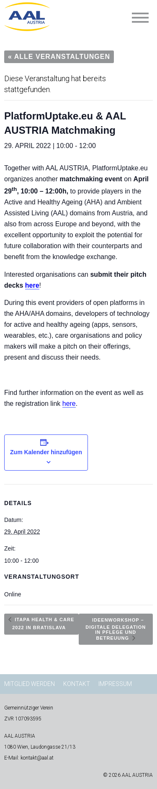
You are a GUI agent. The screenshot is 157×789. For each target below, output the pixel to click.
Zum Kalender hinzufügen (46, 452)
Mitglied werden (29, 683)
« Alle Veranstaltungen (59, 56)
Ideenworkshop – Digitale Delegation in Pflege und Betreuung (115, 629)
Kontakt (76, 683)
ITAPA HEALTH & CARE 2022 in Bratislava (43, 623)
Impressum (115, 683)
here (32, 285)
